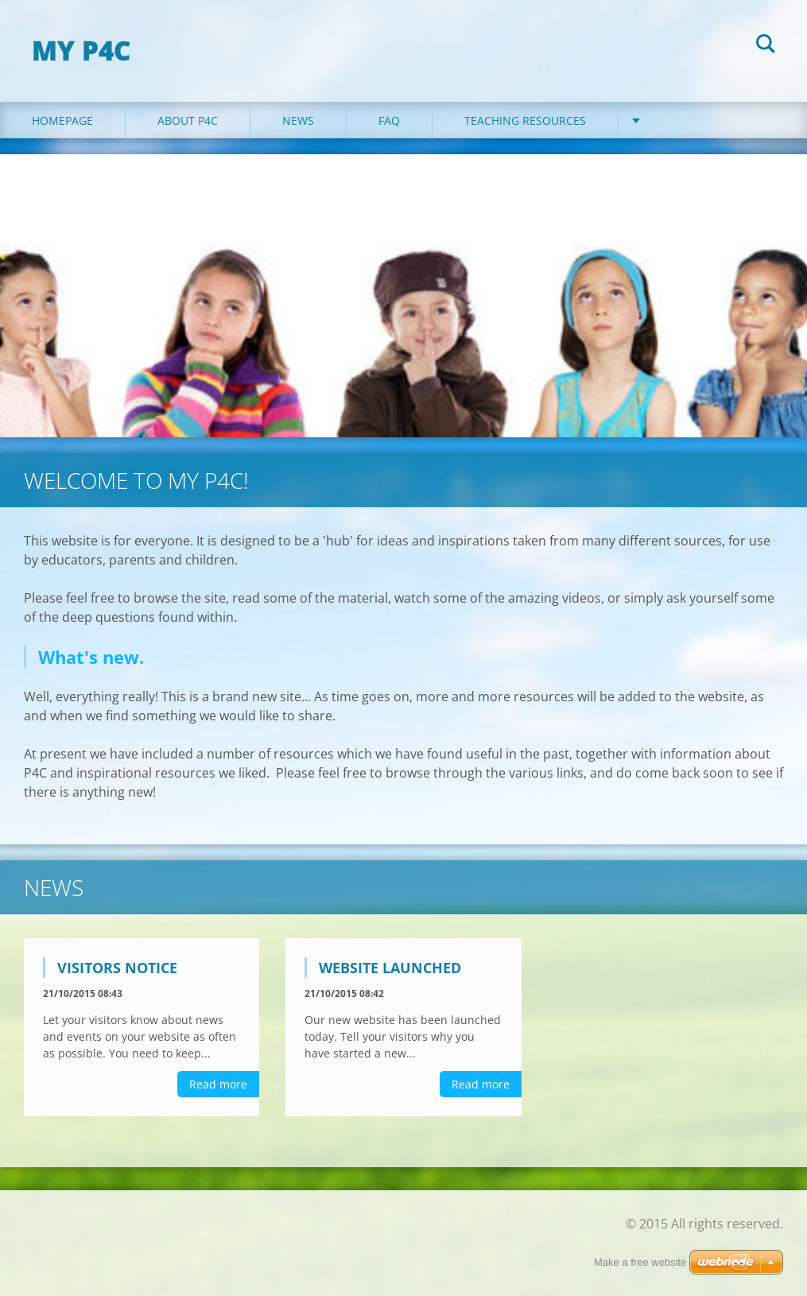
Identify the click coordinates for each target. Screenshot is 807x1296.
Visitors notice (117, 967)
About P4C (187, 120)
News (298, 120)
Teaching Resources (525, 120)
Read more (218, 1084)
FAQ (389, 120)
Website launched (390, 967)
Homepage (62, 120)
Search (765, 46)
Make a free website (640, 1262)
